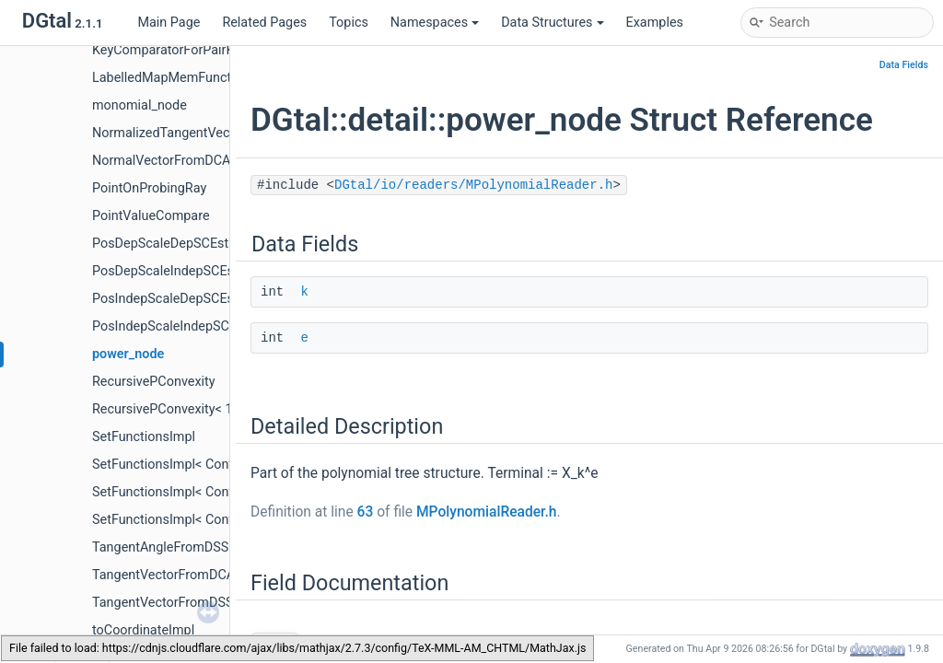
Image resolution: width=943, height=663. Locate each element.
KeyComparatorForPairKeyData (183, 50)
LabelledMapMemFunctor (167, 78)
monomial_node (139, 105)
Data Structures (552, 22)
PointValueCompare (151, 216)
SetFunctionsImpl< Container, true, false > (213, 492)
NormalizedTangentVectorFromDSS (196, 133)
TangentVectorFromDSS (162, 603)
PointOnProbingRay (149, 188)
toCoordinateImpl (143, 630)
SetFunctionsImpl (143, 437)
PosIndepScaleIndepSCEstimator (189, 326)
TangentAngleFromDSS (160, 547)
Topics (348, 22)
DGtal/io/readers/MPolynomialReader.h (473, 185)
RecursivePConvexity (153, 382)
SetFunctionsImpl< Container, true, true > (211, 520)
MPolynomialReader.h (486, 512)
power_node (128, 354)
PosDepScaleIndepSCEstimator (184, 271)
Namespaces (434, 22)
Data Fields (903, 65)
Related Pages (264, 22)
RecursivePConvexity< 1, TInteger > (194, 409)
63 (365, 512)
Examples (654, 22)
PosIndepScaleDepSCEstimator (184, 299)
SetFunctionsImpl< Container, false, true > (213, 464)
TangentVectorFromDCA (163, 575)
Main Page (168, 22)
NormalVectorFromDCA (161, 161)
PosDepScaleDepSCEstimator (179, 243)
